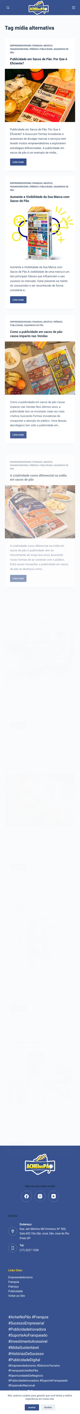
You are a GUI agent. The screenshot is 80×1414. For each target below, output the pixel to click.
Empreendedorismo (20, 46)
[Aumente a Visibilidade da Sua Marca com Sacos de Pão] (40, 235)
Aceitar (32, 1407)
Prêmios (34, 49)
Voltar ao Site (16, 1295)
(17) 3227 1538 (29, 1250)
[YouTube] (53, 1196)
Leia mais (19, 163)
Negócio (47, 46)
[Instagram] (40, 1196)
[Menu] (73, 7)
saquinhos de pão (33, 337)
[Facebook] (26, 1196)
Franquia (37, 46)
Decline (48, 1407)
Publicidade (46, 49)
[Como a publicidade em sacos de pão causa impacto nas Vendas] (40, 380)
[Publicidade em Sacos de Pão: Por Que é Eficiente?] (40, 95)
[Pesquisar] (8, 7)
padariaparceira (19, 49)
